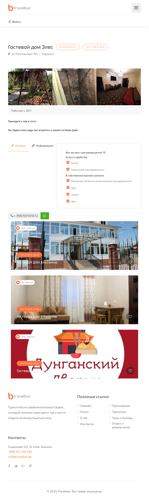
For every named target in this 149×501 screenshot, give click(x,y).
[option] (30, 86)
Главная (85, 405)
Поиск (84, 411)
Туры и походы (122, 417)
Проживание (121, 405)
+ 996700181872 (24, 216)
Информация (42, 145)
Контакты (87, 424)
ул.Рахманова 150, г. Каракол (31, 54)
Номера (18, 145)
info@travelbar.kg (19, 456)
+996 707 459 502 (20, 451)
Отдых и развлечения (121, 425)
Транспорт (119, 411)
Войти (14, 21)
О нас (84, 417)
